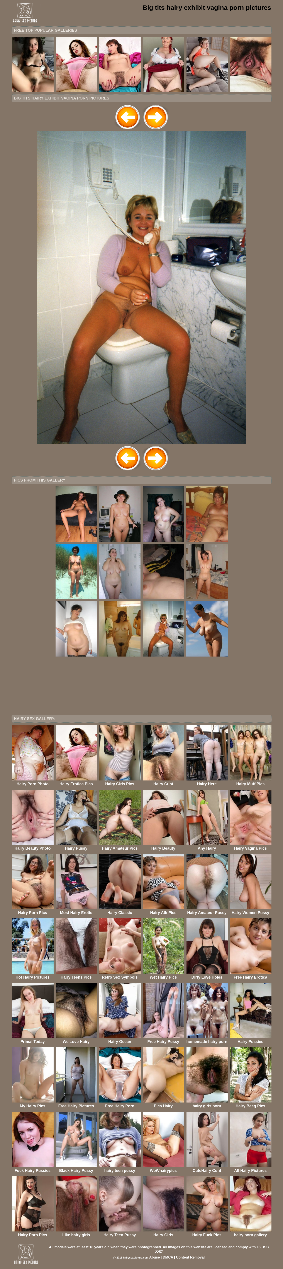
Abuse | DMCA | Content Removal (177, 1257)
